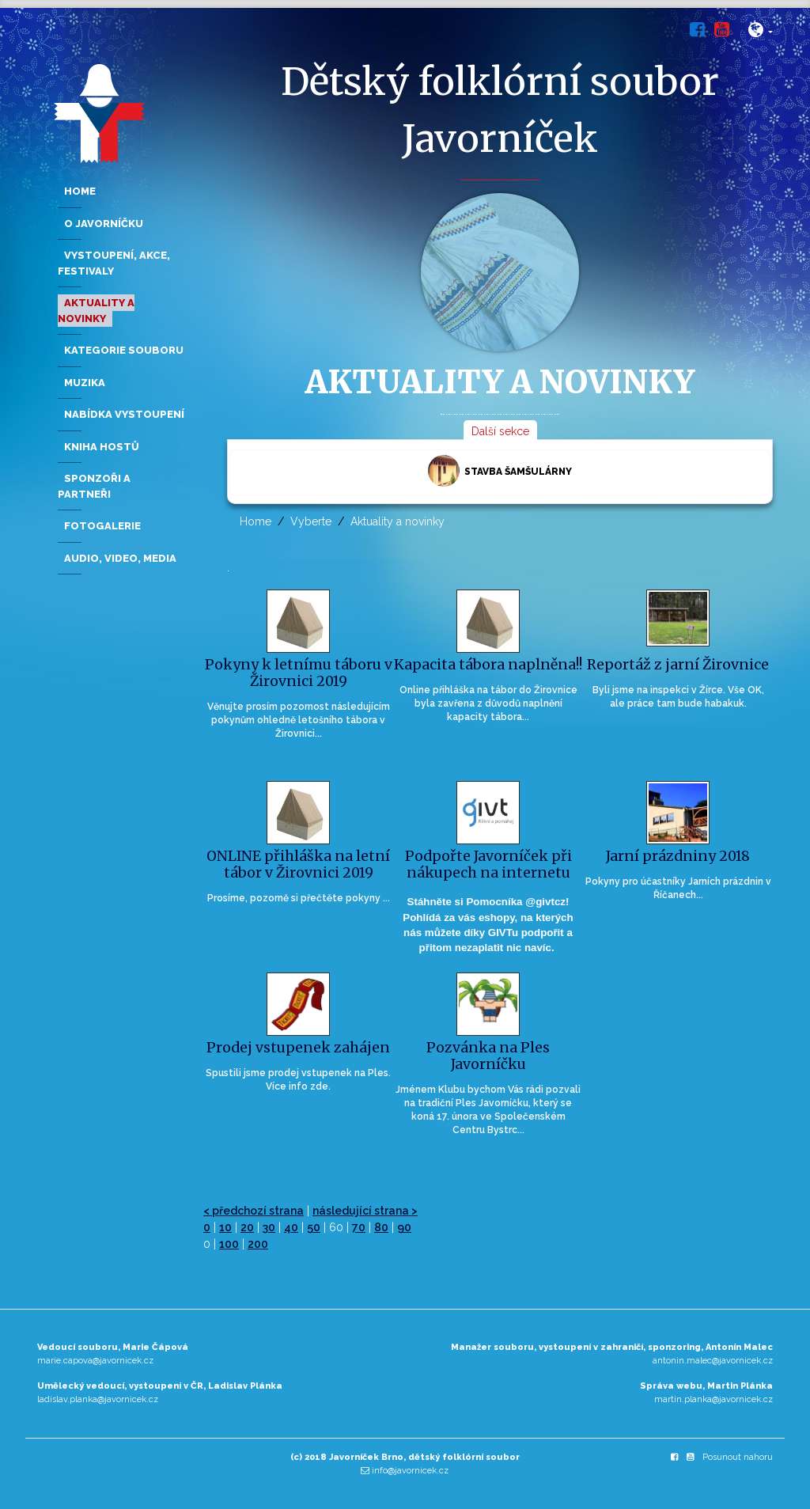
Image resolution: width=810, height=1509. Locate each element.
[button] (760, 33)
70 (358, 1227)
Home (255, 521)
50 (313, 1227)
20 (247, 1227)
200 (258, 1244)
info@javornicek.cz (410, 1470)
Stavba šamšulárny (500, 470)
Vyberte (310, 521)
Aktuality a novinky (397, 521)
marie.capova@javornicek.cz (95, 1360)
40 (291, 1227)
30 (269, 1227)
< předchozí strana (253, 1210)
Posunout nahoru (737, 1457)
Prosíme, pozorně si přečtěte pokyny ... (298, 898)
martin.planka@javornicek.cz (713, 1399)
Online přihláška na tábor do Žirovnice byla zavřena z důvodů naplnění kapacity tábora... (488, 703)
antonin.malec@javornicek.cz (713, 1360)
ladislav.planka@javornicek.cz (97, 1399)
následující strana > (365, 1210)
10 (225, 1227)
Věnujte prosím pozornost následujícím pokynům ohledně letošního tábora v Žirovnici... (298, 720)
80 (381, 1227)
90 (404, 1227)
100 (229, 1244)
